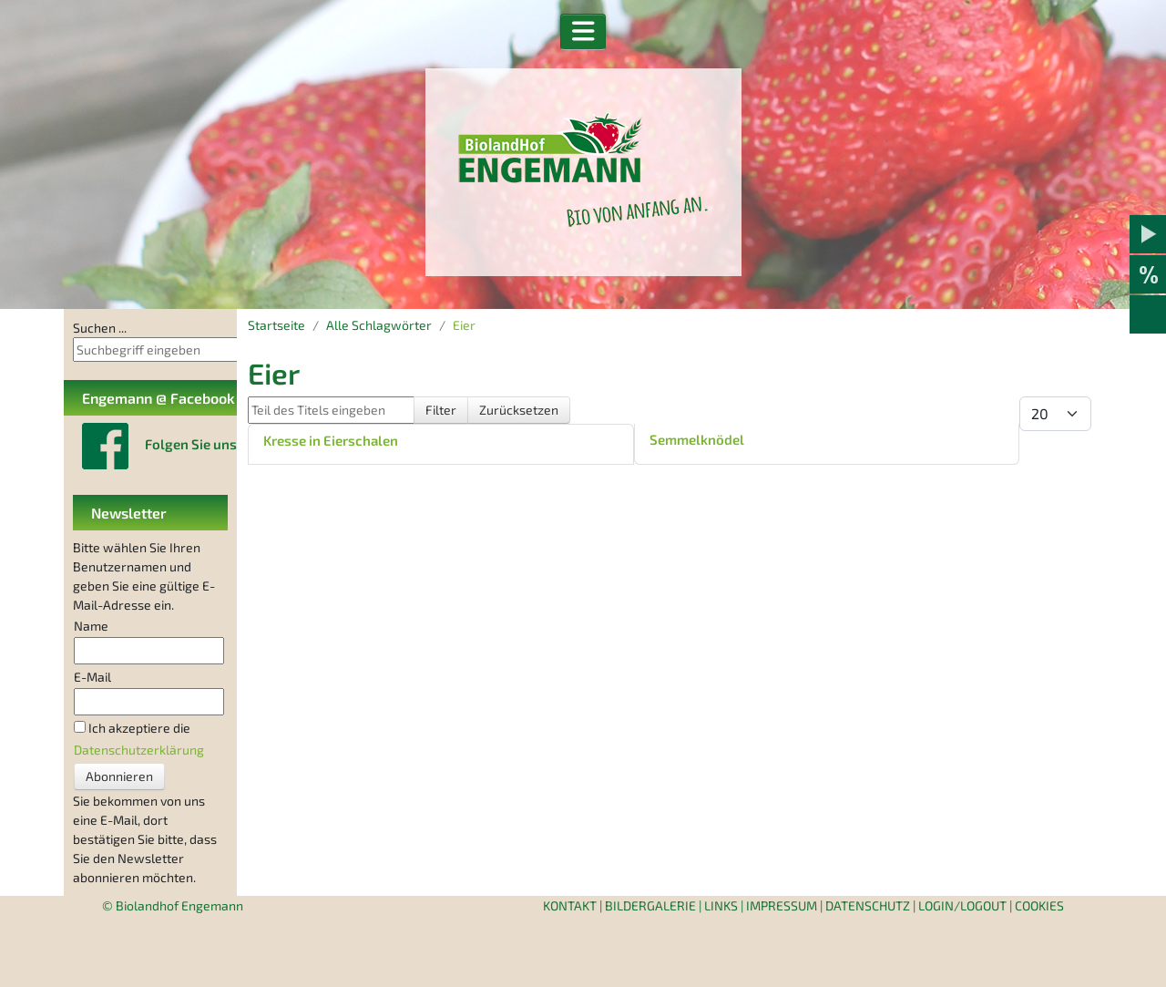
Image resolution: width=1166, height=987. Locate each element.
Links (721, 905)
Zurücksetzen (518, 409)
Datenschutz (867, 905)
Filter (440, 409)
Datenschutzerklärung (139, 749)
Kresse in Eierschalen (330, 440)
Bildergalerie (650, 905)
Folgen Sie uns (191, 444)
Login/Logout (962, 905)
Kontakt (570, 905)
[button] (583, 32)
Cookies (1039, 905)
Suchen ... (100, 327)
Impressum (781, 905)
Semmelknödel (696, 439)
